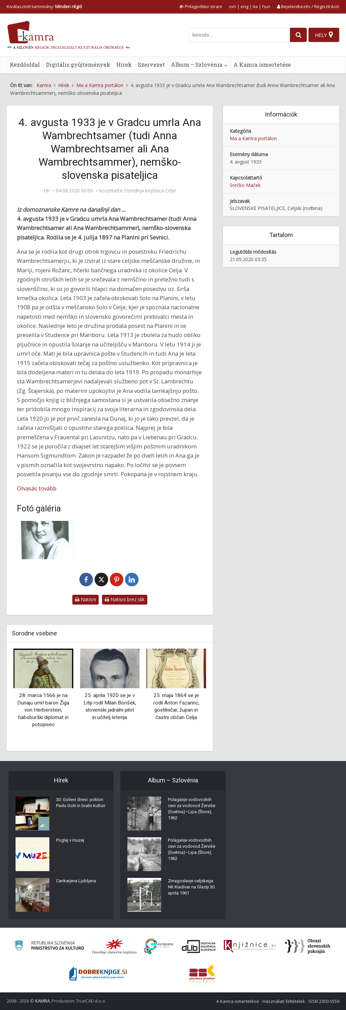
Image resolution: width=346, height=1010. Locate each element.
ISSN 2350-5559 (323, 1001)
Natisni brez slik (125, 599)
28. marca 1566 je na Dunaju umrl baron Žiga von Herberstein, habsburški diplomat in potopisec (43, 710)
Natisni (85, 599)
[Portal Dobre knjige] (98, 974)
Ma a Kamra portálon (253, 138)
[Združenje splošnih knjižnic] (202, 973)
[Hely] (323, 35)
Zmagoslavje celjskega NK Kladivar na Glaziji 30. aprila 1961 (192, 889)
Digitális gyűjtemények (78, 64)
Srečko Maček (245, 185)
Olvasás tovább (36, 488)
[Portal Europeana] (158, 946)
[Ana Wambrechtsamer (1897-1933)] (45, 540)
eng (244, 6)
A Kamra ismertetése (262, 64)
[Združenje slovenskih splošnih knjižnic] (249, 946)
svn (232, 6)
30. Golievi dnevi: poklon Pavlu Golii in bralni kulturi (81, 808)
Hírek (124, 64)
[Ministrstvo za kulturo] (49, 946)
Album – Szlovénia (196, 64)
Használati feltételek (284, 1001)
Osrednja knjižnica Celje (150, 191)
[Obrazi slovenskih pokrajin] (307, 946)
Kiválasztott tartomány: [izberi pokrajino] (44, 6)
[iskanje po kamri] (237, 35)
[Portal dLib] (199, 946)
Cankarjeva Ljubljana (78, 883)
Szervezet (151, 64)
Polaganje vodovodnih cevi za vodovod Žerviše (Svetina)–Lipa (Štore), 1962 (192, 812)
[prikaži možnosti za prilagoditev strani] (200, 6)
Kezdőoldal (25, 64)
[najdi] (296, 35)
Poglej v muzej (71, 842)
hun (266, 6)
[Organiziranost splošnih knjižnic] (114, 946)
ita (255, 6)
